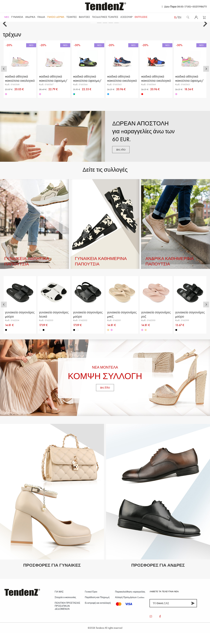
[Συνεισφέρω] (193, 603)
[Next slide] (204, 23)
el (175, 17)
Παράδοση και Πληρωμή (97, 597)
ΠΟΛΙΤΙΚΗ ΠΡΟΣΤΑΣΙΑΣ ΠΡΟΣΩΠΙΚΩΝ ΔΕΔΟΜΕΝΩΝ (67, 605)
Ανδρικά (30, 17)
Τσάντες (71, 17)
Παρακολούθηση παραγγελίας (130, 591)
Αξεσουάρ (126, 17)
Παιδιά (41, 17)
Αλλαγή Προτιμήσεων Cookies (129, 597)
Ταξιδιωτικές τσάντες (105, 17)
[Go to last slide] (5, 23)
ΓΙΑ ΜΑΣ (59, 591)
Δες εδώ (121, 149)
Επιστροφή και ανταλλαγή (98, 602)
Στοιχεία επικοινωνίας (65, 597)
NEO (6, 17)
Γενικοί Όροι (91, 591)
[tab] (93, 22)
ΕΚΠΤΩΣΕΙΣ (141, 17)
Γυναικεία (17, 17)
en (179, 17)
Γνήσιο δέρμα (55, 17)
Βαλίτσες (84, 17)
